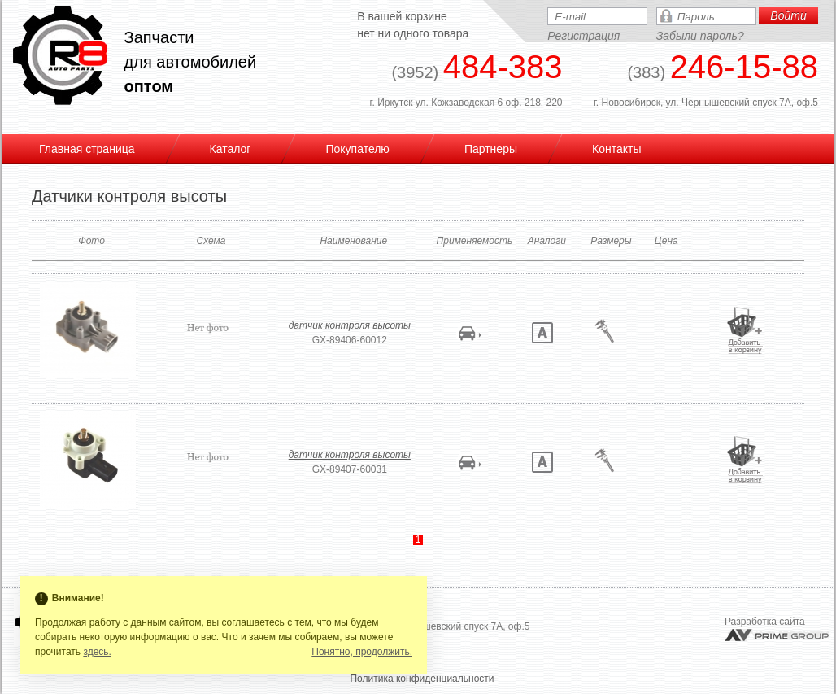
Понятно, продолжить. (361, 651)
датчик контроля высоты (350, 325)
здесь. (97, 651)
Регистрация (583, 35)
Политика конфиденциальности (422, 678)
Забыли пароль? (700, 35)
